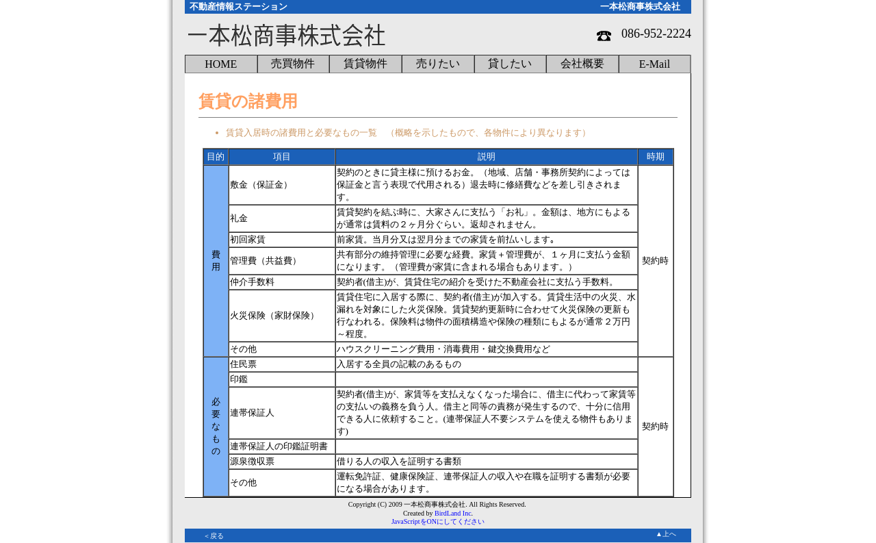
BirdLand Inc (453, 513)
